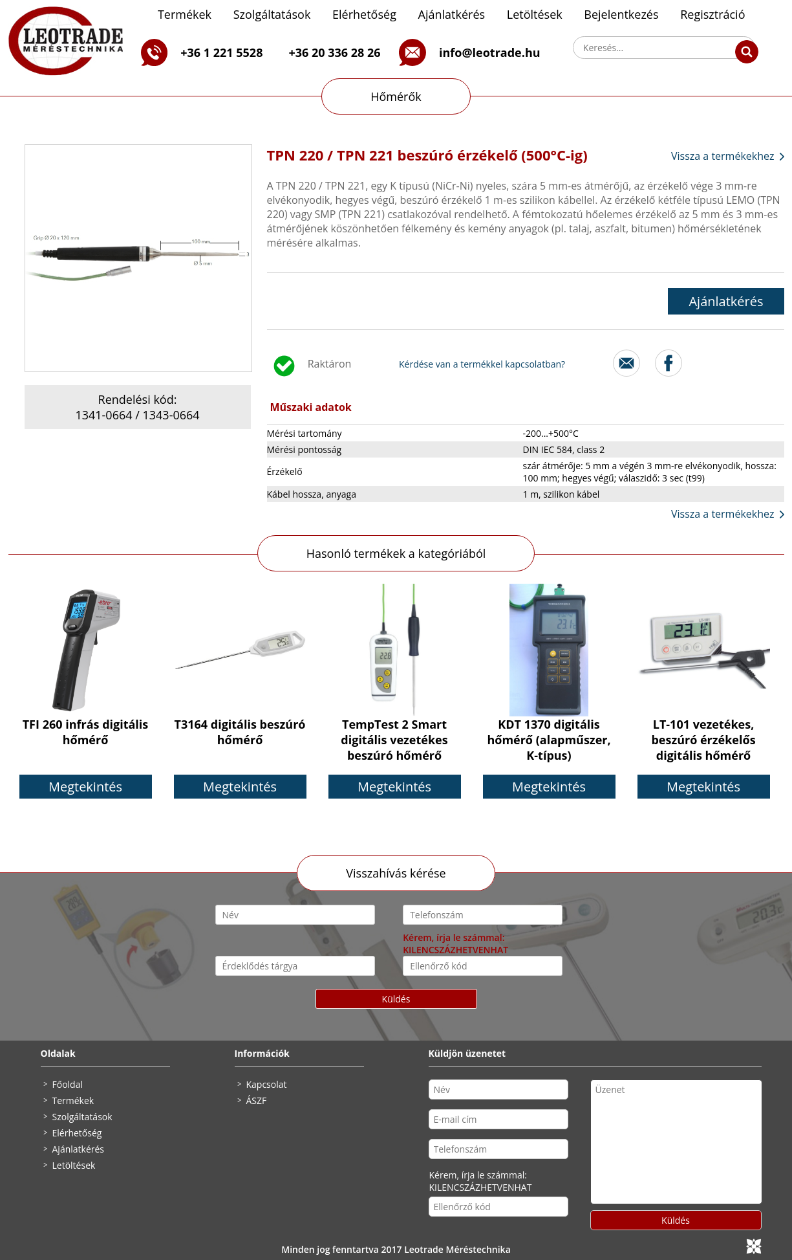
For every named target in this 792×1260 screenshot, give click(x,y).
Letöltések (534, 14)
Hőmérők (396, 96)
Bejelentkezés (621, 14)
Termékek (184, 14)
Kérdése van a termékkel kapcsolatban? (482, 364)
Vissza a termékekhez (723, 156)
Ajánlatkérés (452, 14)
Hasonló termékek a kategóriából (396, 553)
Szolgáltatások (272, 14)
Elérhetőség (364, 14)
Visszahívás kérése (395, 873)
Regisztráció (712, 14)
